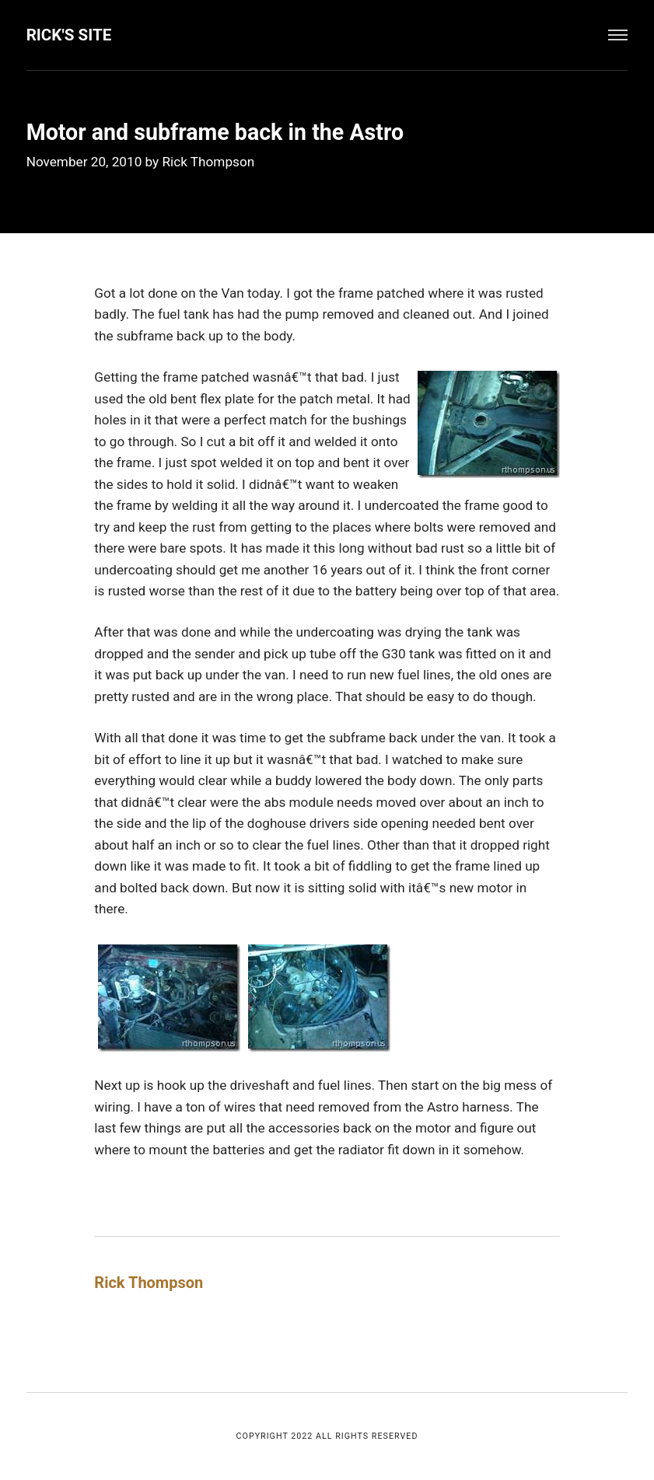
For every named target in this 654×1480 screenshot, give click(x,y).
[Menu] (618, 35)
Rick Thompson (208, 161)
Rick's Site (69, 35)
